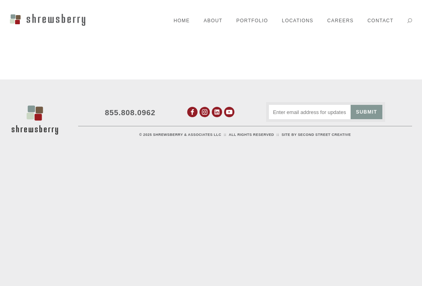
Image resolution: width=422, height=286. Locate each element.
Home (182, 20)
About (213, 20)
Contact (380, 20)
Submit (366, 112)
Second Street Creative (324, 135)
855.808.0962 (130, 112)
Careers (340, 20)
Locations (297, 20)
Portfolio (252, 20)
